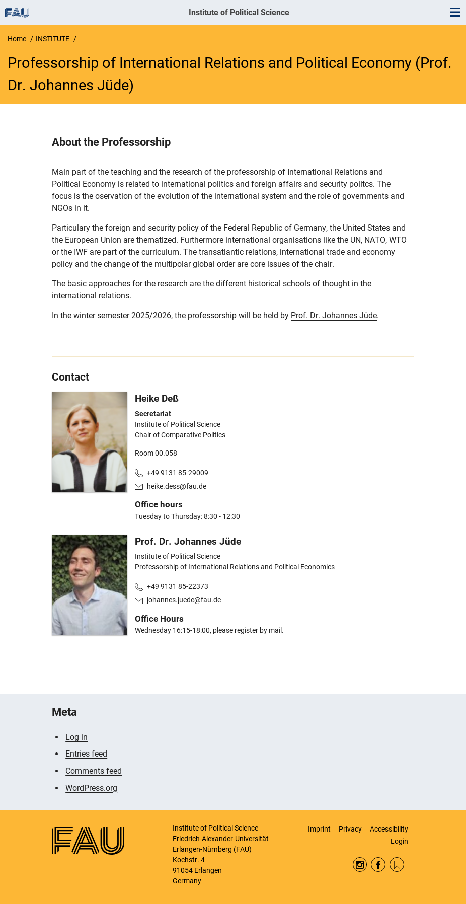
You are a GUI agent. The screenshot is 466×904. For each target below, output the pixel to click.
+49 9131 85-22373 (177, 586)
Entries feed (86, 754)
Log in (76, 737)
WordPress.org (91, 788)
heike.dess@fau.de (176, 486)
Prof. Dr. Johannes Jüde (334, 315)
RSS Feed (397, 864)
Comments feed (93, 771)
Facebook (378, 864)
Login (399, 841)
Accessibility (389, 829)
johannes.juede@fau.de (184, 600)
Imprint (319, 829)
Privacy (350, 829)
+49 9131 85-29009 (177, 473)
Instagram (360, 864)
